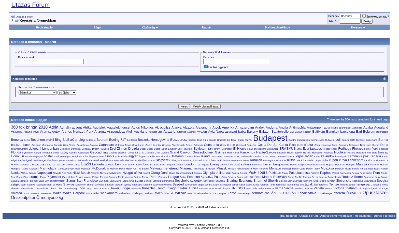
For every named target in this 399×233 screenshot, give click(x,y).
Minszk (222, 168)
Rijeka (291, 177)
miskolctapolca (244, 168)
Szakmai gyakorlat (162, 184)
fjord (375, 148)
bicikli (50, 140)
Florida (16, 152)
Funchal (55, 152)
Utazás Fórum (30, 4)
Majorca (330, 164)
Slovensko (343, 180)
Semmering (168, 181)
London (189, 164)
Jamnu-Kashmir (231, 156)
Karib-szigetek (25, 160)
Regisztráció (44, 27)
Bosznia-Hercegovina (153, 140)
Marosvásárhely (66, 168)
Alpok (216, 127)
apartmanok (345, 128)
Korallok (256, 160)
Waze (57, 193)
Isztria (190, 156)
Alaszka (188, 127)
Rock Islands (334, 177)
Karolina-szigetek (56, 160)
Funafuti (46, 152)
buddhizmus (303, 140)
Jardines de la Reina (250, 156)
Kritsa (291, 160)
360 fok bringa (24, 127)
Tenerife (344, 184)
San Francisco (87, 180)
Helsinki (307, 152)
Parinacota (345, 173)
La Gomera (379, 160)
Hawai (290, 152)
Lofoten (179, 164)
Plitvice (79, 177)
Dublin (157, 149)
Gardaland (83, 152)
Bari (359, 131)
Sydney (127, 184)
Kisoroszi (197, 160)
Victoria (338, 188)
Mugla (348, 168)
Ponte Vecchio (125, 177)
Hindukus (328, 152)
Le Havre (109, 164)
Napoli (32, 173)
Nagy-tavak (374, 168)
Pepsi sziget (366, 173)
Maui (77, 168)
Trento (160, 188)
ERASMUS (287, 148)
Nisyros (104, 173)
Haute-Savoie (266, 152)
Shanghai (220, 181)
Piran (43, 177)
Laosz (48, 164)
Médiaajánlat (363, 215)
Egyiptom (200, 148)
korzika (277, 160)
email (250, 149)
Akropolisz (162, 127)
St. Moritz (57, 184)
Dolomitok (65, 149)
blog (81, 140)
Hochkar (340, 152)
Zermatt (257, 193)
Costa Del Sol (268, 145)
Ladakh (368, 160)
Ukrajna (226, 188)
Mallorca (374, 164)
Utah (254, 188)
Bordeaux (132, 140)
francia (37, 152)
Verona (328, 188)
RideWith (280, 177)
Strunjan (109, 184)
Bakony (252, 131)
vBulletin (299, 188)
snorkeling (357, 181)
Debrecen (354, 145)
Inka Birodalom (163, 156)
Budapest (270, 138)
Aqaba (368, 127)
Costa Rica (287, 145)
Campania (47, 145)
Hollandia (361, 152)
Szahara (147, 184)
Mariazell (34, 168)
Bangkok (332, 131)
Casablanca (83, 145)
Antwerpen (314, 127)
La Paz (56, 164)
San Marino (115, 181)
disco (368, 145)
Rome (358, 177)
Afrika (87, 127)
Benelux (17, 140)
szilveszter (225, 184)
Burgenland (371, 140)
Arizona (100, 131)
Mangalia (15, 168)
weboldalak (125, 193)
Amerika (228, 127)
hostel (48, 156)
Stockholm (80, 184)
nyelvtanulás (115, 173)
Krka (303, 160)
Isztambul (179, 156)
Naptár (206, 27)
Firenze (357, 148)
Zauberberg (244, 193)
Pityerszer (54, 177)
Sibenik (283, 181)
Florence (383, 149)
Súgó (97, 27)
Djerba (375, 145)
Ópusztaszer (375, 192)
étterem (339, 193)
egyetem (187, 149)
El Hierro (239, 148)
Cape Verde (69, 145)
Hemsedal (317, 152)
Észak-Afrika (307, 193)
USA (248, 188)
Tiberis (53, 188)
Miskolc (232, 168)
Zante (232, 193)
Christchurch (178, 145)
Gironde (113, 152)
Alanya (177, 127)
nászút (146, 173)
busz (26, 145)
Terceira (377, 184)
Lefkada (98, 164)
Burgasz (360, 140)
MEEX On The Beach (137, 168)
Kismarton (186, 160)
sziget (216, 184)
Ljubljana (170, 164)
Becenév (333, 16)
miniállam (210, 168)
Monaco (275, 168)
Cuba (335, 145)
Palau (285, 173)
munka (355, 168)
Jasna (265, 156)
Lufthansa (257, 164)
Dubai (143, 149)
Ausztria (169, 131)
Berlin (27, 140)
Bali (292, 132)
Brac (199, 140)
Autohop (191, 132)
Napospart (44, 173)
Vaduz (261, 188)
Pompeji (113, 177)
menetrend (171, 168)
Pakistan (274, 173)
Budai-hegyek (245, 140)
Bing (58, 140)
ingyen (133, 156)
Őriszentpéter (23, 197)
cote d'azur (305, 145)
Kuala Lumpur (314, 160)
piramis (33, 177)
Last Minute (67, 164)
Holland (351, 152)
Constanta (211, 145)
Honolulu (17, 156)
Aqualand (381, 127)
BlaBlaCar (70, 140)
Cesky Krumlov (153, 145)
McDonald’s (100, 168)
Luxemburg (271, 164)
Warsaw (35, 193)
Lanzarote (37, 164)
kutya (343, 160)
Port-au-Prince (141, 177)
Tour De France (101, 188)
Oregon (243, 173)
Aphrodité (357, 128)
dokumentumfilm (19, 149)
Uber (211, 188)
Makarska (340, 164)
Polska (95, 177)
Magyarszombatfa (316, 164)
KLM (205, 160)
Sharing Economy (239, 180)
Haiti (229, 152)
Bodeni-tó (91, 140)
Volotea (16, 193)
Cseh (317, 145)
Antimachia (297, 127)
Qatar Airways (228, 177)
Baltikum (318, 131)
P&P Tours (257, 172)
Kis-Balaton (131, 160)
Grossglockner (203, 152)
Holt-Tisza (372, 152)
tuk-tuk (183, 188)
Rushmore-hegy (372, 177)
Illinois (109, 156)
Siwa (316, 181)
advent (77, 127)
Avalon (202, 131)
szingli (235, 184)
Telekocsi (323, 184)
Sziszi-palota (245, 184)
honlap (383, 152)
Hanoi (236, 152)
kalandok (327, 156)
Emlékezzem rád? (375, 16)
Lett (125, 164)
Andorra (271, 127)
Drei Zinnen (118, 148)
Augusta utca (155, 132)
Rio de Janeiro (319, 177)
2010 (43, 127)
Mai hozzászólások (277, 27)
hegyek (298, 152)
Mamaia (384, 164)
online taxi (223, 173)
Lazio (86, 164)
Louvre (223, 164)
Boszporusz (179, 140)
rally (246, 177)
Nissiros (95, 173)
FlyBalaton (27, 152)
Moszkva (327, 168)
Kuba (325, 160)
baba (242, 131)
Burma (383, 140)
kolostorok (214, 160)
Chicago (166, 145)
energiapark (260, 149)
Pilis (25, 177)
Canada (58, 145)
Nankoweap (19, 173)
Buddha (292, 140)
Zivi (266, 193)
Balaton (264, 131)
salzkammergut (57, 181)
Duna (164, 149)
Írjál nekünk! (288, 215)
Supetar (119, 184)
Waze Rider (92, 193)
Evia (306, 148)
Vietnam (352, 188)
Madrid (50, 42)
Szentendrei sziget (194, 184)
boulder (192, 140)
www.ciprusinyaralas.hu (199, 193)
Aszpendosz (116, 131)
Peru (376, 173)
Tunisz (193, 188)
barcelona (347, 131)
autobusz (181, 132)
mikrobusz (199, 168)
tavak (309, 184)
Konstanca (236, 160)
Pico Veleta (16, 177)
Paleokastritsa (299, 173)
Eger (180, 149)
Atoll (129, 131)
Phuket (384, 173)
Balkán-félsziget (303, 132)
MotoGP (339, 168)
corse (231, 145)
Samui (71, 180)
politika (87, 177)
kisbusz (151, 160)
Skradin (331, 181)
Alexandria (203, 127)
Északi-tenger (325, 193)
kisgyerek (163, 160)
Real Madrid (263, 177)
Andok (260, 127)
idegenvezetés (96, 156)
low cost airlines (239, 164)
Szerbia (208, 184)
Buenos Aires (317, 140)
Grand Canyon (180, 152)
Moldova (263, 168)
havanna (281, 152)
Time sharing (70, 188)
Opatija (235, 173)
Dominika (76, 149)
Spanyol (31, 184)
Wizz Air (168, 193)
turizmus (203, 188)
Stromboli (99, 184)
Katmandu (82, 160)
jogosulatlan (304, 156)
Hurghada (77, 156)
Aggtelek (99, 127)
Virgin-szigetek (370, 188)
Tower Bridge (120, 188)
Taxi (316, 184)
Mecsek (114, 168)
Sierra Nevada (295, 181)
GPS (141, 152)
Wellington (137, 193)
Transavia (136, 188)
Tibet (60, 188)
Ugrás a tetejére (384, 215)
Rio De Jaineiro (303, 177)
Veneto (319, 188)
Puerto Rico (207, 177)
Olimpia (198, 173)
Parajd (335, 173)
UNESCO (238, 188)
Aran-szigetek (50, 131)
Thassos (15, 188)
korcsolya (268, 160)
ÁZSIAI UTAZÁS (283, 193)
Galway (64, 152)
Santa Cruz (128, 181)
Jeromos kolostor (286, 156)
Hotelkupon (65, 156)
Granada (149, 152)
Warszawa (46, 193)
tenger (352, 184)
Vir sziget (383, 188)
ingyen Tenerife (147, 156)
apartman (331, 127)
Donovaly (86, 149)
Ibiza (85, 156)
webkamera (109, 193)
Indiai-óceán (121, 156)
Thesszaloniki (42, 188)
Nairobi (384, 168)
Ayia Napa (216, 131)
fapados (316, 148)
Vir (360, 188)
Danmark (343, 145)
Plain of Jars (68, 177)
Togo (81, 188)
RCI (251, 177)
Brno (205, 140)
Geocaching (99, 152)
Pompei (104, 177)
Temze (334, 184)
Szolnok (264, 184)
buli (337, 140)
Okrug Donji (159, 173)
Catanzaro (106, 145)
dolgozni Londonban (44, 148)
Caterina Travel (123, 145)
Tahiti (272, 184)
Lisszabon (159, 164)
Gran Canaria (162, 152)
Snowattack (370, 181)
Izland (205, 156)
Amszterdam (244, 127)
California (36, 145)
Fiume (367, 149)
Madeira (285, 164)
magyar (302, 164)
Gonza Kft (132, 152)
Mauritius (86, 168)
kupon (333, 160)
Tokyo (89, 188)
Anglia (283, 127)
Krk (298, 160)
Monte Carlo (298, 168)
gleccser (122, 152)
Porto (154, 177)
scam (139, 180)
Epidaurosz (272, 149)
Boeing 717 (117, 140)
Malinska (362, 164)
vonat (26, 193)
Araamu (17, 131)
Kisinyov (176, 160)
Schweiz (156, 181)
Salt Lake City (41, 181)
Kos (284, 160)
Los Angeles (202, 164)
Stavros (68, 184)
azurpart (231, 131)
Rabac (240, 177)
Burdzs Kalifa (348, 140)
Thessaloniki (27, 188)
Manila (24, 168)
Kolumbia (225, 160)
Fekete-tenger (330, 149)
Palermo (315, 173)
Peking (355, 173)
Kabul (317, 156)
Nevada (57, 173)
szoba (256, 184)
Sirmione (307, 181)
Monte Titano (313, 168)
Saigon (384, 177)
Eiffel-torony (214, 149)
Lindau (148, 164)
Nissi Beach (81, 173)
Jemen (272, 156)
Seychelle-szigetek (188, 180)
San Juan (103, 181)
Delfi (362, 145)
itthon (197, 156)
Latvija (77, 164)
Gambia (73, 152)
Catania (94, 145)
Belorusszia (382, 132)
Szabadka (137, 184)
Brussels (221, 140)
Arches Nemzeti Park (77, 131)
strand (90, 184)
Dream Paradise (100, 149)
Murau (363, 168)
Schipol (148, 181)
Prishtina (193, 177)
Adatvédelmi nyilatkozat (336, 215)
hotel (56, 156)
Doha (384, 145)
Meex (122, 168)
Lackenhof (355, 160)
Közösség (150, 27)
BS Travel (232, 140)
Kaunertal (94, 160)
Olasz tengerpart (184, 173)
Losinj (214, 164)
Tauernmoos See (295, 184)
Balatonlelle (280, 131)
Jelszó (332, 21)
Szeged (178, 184)
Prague (173, 177)
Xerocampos (219, 193)
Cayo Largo (138, 145)
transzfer (148, 188)
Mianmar (186, 168)
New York (67, 173)
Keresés (358, 27)
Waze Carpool (74, 193)
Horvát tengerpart (34, 156)
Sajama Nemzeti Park (22, 181)
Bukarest (330, 140)
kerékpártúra (106, 160)
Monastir (286, 168)
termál (385, 184)
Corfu (223, 145)
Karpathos (71, 160)
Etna (299, 149)
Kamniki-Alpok (357, 156)
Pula (217, 177)
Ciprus (189, 145)
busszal (16, 145)
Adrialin (65, 127)
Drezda (133, 148)
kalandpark (341, 156)
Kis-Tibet (142, 160)
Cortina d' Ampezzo (246, 145)
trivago (172, 188)
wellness (149, 193)
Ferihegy (344, 148)
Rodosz (347, 177)
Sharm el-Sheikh (265, 180)
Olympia (209, 173)
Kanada (375, 156)
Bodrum (102, 140)
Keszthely (119, 160)
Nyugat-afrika (132, 173)
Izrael (219, 156)
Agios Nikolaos (143, 127)
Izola (213, 156)
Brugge (212, 140)
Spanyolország (44, 184)
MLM (255, 168)
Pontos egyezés (216, 67)
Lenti (118, 164)
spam (23, 184)
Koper (246, 160)
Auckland (140, 131)
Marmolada (48, 168)
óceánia (354, 193)
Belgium (369, 131)
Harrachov (247, 152)
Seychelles (209, 181)
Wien (159, 193)
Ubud (218, 188)
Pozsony (163, 177)
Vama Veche (284, 188)
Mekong (156, 168)
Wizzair (180, 193)
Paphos (325, 173)
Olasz (172, 173)
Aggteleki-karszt (118, 127)
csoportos (326, 145)
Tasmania (281, 184)
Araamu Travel (31, 132)
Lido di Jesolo (135, 164)
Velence (308, 188)
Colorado (198, 145)
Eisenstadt (226, 149)
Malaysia (350, 164)
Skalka (322, 181)
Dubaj (150, 149)
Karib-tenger (40, 160)
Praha (183, 177)
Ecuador (172, 149)
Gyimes (220, 152)
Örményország (49, 197)
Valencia (269, 188)
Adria (53, 127)
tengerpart (364, 184)
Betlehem (38, 140)
